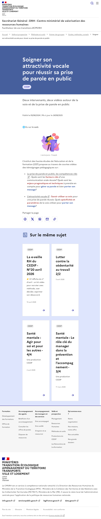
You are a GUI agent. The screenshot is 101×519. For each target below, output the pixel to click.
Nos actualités (73, 434)
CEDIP (27, 87)
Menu (97, 3)
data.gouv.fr (70, 500)
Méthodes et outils (38, 34)
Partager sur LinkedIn (39, 219)
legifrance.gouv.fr (51, 500)
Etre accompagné (42, 421)
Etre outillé (39, 426)
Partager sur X (32, 219)
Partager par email (47, 219)
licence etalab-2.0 (55, 515)
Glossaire (18, 509)
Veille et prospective (19, 34)
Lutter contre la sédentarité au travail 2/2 (65, 265)
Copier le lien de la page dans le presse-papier (54, 219)
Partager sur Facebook (25, 219)
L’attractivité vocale (37, 196)
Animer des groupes (56, 34)
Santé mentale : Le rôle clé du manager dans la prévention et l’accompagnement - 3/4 (65, 352)
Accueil (5, 34)
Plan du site (6, 509)
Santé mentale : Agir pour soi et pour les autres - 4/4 (35, 344)
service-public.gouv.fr (28, 500)
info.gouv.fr (7, 500)
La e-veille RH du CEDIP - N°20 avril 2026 (34, 265)
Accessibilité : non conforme (54, 509)
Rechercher (92, 3)
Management (57, 419)
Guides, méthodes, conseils (78, 34)
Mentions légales (32, 509)
